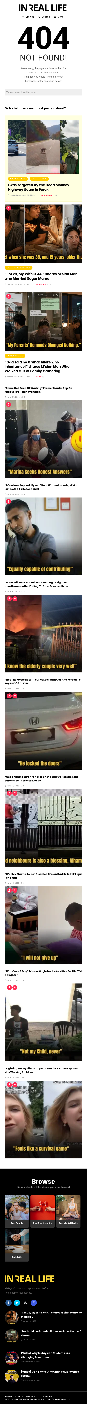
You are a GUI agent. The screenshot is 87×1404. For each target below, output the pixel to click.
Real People (39, 179)
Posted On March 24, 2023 (21, 195)
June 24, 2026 (12, 397)
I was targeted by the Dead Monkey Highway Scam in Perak (38, 187)
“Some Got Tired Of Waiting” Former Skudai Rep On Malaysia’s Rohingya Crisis (38, 390)
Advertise (8, 1396)
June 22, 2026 (12, 494)
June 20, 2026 (12, 591)
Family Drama (15, 356)
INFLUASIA (18, 1399)
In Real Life (49, 1399)
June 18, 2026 (12, 688)
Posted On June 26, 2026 (17, 376)
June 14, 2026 (12, 883)
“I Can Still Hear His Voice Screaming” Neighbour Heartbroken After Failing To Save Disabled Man (37, 584)
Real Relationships (18, 268)
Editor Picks (17, 179)
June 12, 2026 (12, 980)
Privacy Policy (31, 1396)
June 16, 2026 (12, 786)
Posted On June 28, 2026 (17, 284)
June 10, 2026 (12, 1077)
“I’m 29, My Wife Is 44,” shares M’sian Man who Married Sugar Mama (41, 276)
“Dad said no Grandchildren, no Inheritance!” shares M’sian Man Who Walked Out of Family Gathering (37, 367)
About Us (19, 1396)
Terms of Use (46, 1396)
